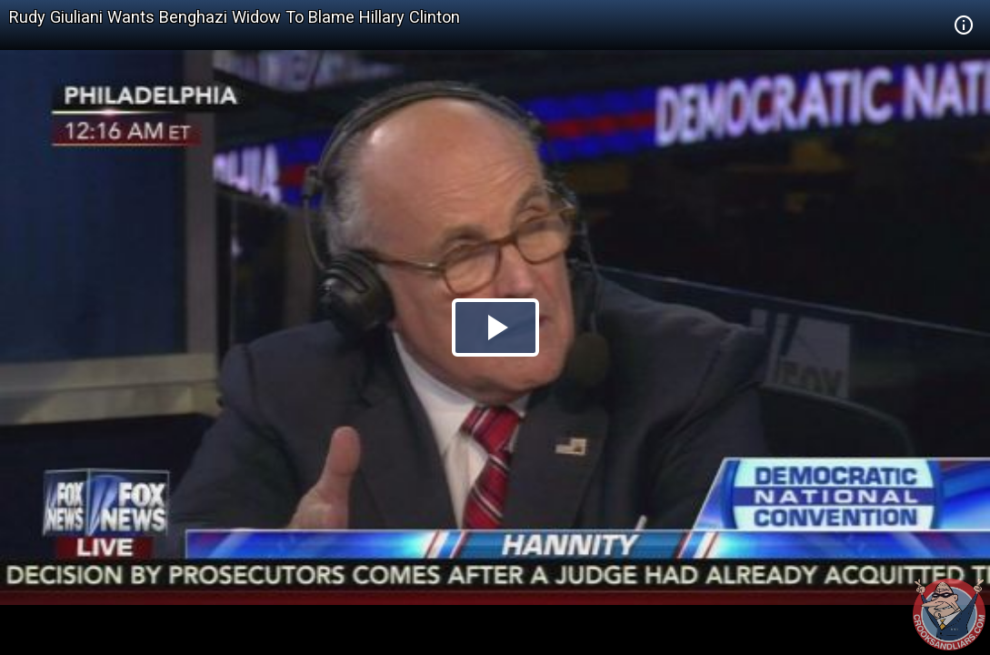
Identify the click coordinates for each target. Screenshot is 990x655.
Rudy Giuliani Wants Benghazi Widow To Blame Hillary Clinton (234, 16)
